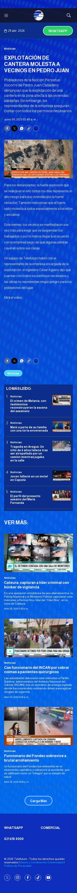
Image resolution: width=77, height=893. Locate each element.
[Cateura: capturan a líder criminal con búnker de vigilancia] (38, 553)
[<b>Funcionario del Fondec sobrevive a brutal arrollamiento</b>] (38, 726)
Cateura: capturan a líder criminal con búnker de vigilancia (36, 585)
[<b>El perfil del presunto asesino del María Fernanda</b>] (61, 495)
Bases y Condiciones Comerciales (41, 862)
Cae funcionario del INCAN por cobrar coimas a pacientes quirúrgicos (36, 670)
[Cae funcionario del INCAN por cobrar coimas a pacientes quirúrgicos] (38, 638)
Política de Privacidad (17, 865)
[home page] (38, 15)
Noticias (10, 48)
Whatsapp (57, 31)
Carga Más (38, 801)
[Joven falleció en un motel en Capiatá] (61, 476)
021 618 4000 (14, 839)
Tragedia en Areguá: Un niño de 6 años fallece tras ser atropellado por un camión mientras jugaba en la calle (29, 453)
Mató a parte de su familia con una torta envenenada (29, 429)
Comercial (50, 828)
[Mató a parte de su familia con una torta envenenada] (61, 426)
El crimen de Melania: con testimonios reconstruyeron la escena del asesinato (28, 406)
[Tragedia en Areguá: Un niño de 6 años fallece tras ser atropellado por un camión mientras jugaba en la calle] (61, 446)
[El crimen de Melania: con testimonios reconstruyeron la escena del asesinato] (61, 400)
